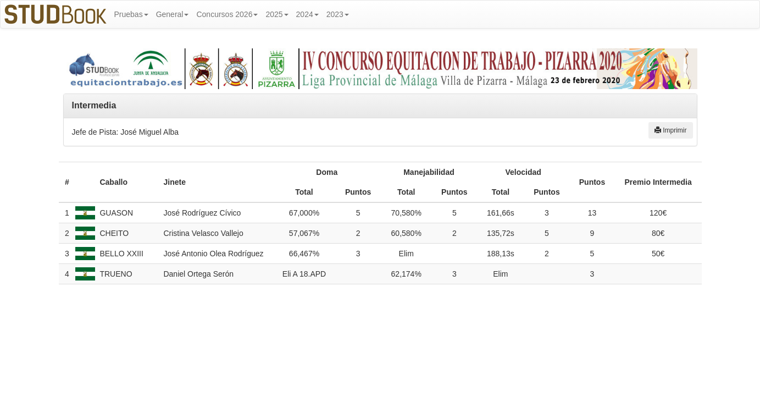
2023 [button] (337, 14)
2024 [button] (307, 14)
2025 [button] (276, 14)
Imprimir (670, 130)
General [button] (172, 14)
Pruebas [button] (131, 14)
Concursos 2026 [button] (227, 14)
